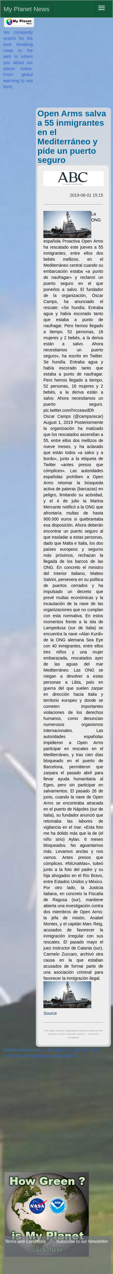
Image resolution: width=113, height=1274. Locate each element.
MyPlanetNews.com (22, 1049)
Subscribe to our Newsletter (82, 1241)
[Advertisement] (72, 65)
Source (50, 1013)
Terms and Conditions (25, 1241)
